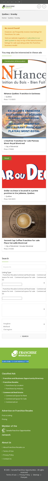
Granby (17, 18)
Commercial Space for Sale (16, 399)
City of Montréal (12, 146)
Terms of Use (8, 451)
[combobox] (12, 298)
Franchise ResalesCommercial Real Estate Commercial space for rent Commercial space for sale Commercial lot (24, 277)
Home (4, 18)
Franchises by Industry (14, 388)
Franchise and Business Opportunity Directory (23, 378)
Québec (11, 18)
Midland (24, 326)
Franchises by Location (14, 385)
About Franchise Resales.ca (14, 447)
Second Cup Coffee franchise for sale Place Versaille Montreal (22, 241)
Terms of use (11, 475)
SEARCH (24, 336)
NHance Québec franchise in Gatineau (22, 93)
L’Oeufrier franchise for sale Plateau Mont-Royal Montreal (21, 142)
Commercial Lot (12, 402)
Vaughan (24, 323)
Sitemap (36, 475)
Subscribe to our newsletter (15, 361)
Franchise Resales (10, 382)
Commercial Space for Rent (16, 395)
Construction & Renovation (15, 61)
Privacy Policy (8, 455)
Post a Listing (7, 415)
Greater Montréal (26, 246)
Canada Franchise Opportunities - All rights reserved (27, 471)
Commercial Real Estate (13, 392)
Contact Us (7, 459)
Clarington (24, 329)
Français (24, 477)
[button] (12, 284)
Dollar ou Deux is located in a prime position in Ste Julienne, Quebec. (21, 191)
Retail (7, 158)
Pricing (4, 419)
